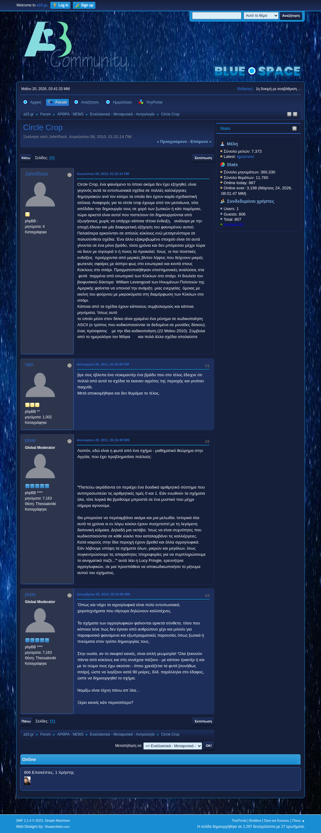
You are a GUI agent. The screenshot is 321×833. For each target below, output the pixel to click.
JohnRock (36, 174)
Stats (225, 128)
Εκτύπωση (203, 158)
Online (29, 759)
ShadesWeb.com (57, 826)
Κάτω (26, 158)
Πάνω (26, 721)
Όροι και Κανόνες (276, 820)
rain (29, 364)
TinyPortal (239, 820)
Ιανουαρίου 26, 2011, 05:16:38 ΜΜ (103, 440)
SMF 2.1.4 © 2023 (29, 820)
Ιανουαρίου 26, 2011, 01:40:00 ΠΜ (103, 364)
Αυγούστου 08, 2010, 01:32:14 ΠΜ (103, 174)
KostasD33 (234, 224)
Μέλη (232, 143)
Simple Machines (57, 820)
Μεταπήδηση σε (128, 746)
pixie (30, 440)
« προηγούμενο (172, 141)
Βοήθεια (255, 820)
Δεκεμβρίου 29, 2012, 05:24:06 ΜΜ (103, 594)
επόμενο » (201, 141)
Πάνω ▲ (298, 820)
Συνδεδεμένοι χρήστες (250, 201)
